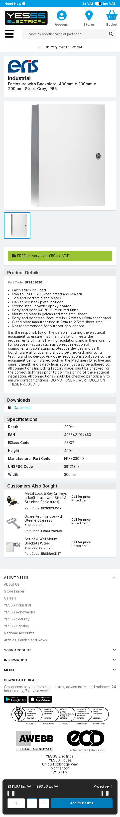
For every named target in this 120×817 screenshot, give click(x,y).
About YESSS (60, 577)
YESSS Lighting (16, 626)
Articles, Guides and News (25, 640)
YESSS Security (17, 619)
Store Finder (14, 591)
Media (60, 670)
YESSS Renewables (20, 612)
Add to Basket (81, 803)
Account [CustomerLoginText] (62, 24)
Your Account (60, 650)
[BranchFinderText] (89, 18)
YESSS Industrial (17, 605)
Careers (10, 598)
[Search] (111, 34)
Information (60, 660)
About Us (11, 584)
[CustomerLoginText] (62, 14)
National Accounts (19, 633)
